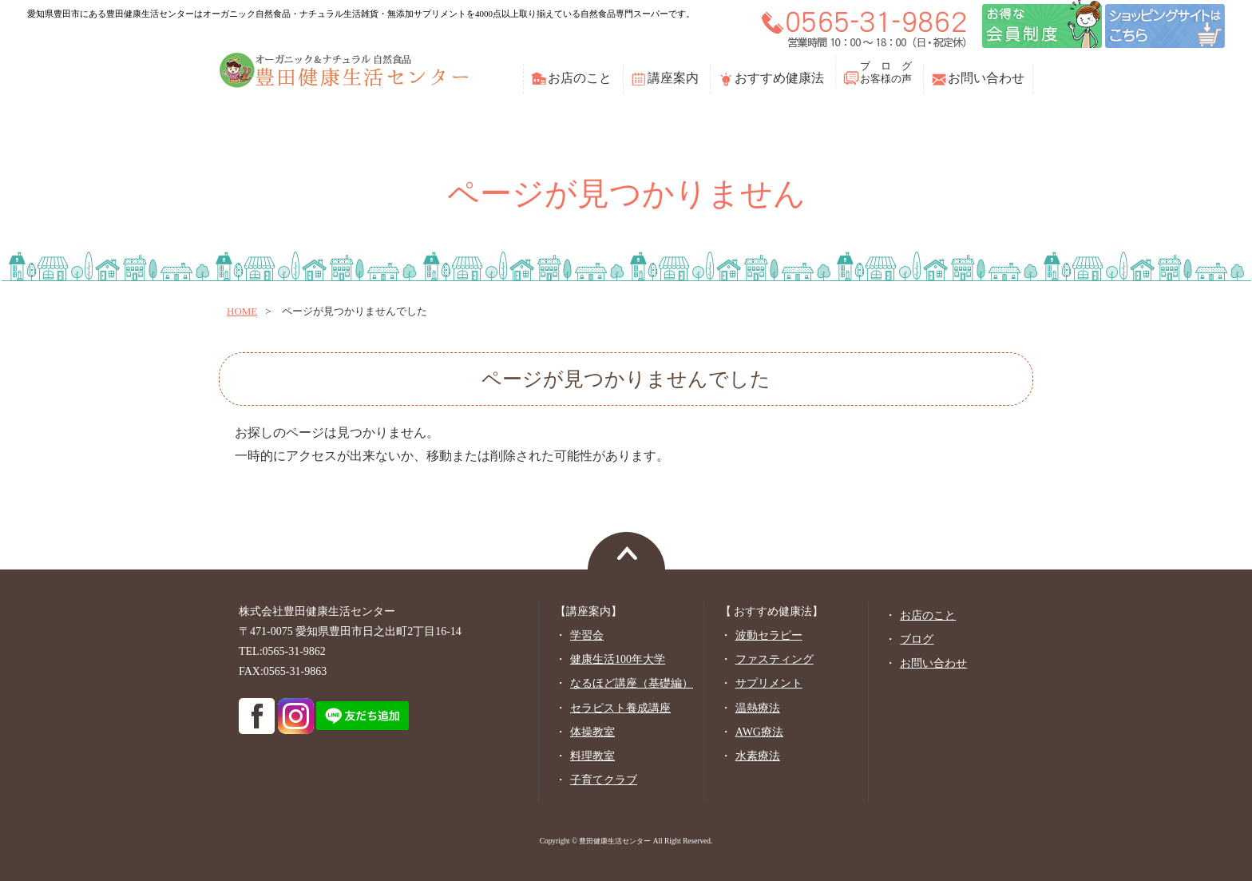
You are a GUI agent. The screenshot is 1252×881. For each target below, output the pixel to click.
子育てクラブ (603, 780)
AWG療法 (759, 732)
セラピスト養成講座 (620, 708)
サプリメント (768, 683)
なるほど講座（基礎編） (631, 683)
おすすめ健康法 (779, 78)
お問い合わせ (986, 78)
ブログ (916, 639)
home (242, 311)
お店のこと (580, 78)
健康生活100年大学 (617, 659)
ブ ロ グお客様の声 (886, 72)
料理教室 (592, 756)
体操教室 (592, 732)
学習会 (587, 635)
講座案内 (673, 78)
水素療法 (757, 756)
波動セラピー (768, 635)
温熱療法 (757, 708)
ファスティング (774, 659)
